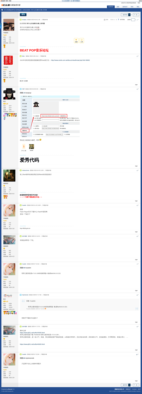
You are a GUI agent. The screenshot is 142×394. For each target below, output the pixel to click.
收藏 (76, 42)
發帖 (23, 14)
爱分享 (21, 81)
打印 (107, 19)
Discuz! (10, 389)
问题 (37, 27)
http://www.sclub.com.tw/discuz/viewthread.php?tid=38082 (70, 60)
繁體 (6, 1)
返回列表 (125, 14)
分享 (82, 42)
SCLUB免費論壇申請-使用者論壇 (12, 10)
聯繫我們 (128, 389)
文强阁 (26, 81)
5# (24, 268)
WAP (139, 389)
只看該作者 (45, 19)
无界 (23, 89)
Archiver (134, 389)
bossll (31, 150)
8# (24, 358)
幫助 (132, 6)
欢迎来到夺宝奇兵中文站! (29, 195)
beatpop (24, 19)
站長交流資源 (26, 10)
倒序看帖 (122, 19)
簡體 (10, 1)
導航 (138, 6)
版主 (4, 101)
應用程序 (125, 6)
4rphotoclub (25, 295)
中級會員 (5, 32)
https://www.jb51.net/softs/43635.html (32, 332)
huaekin (24, 205)
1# (24, 93)
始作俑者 (24, 236)
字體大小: (112, 19)
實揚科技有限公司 (119, 389)
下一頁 (135, 14)
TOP (136, 85)
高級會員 (5, 183)
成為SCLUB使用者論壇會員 (128, 3)
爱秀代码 (29, 160)
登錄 (139, 3)
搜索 (118, 6)
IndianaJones (25, 170)
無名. (23, 56)
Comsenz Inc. (10, 391)
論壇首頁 (110, 6)
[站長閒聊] (23, 23)
